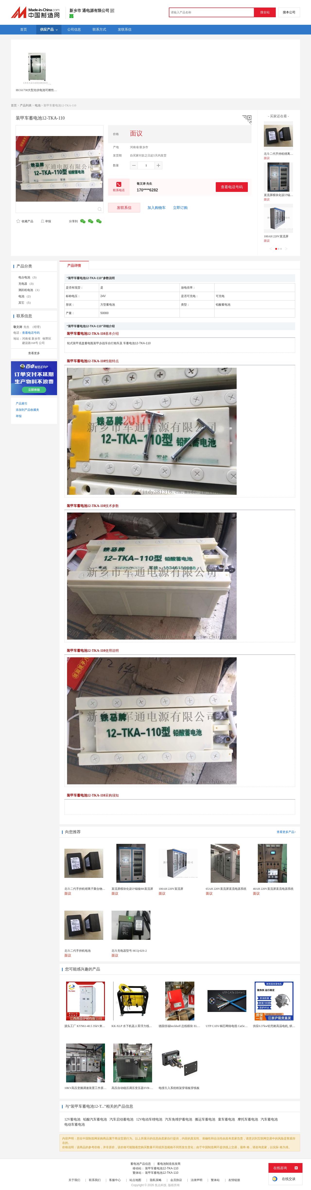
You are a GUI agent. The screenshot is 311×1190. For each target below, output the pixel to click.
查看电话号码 (232, 187)
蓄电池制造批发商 (169, 1163)
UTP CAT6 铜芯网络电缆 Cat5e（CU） (230, 1026)
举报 (46, 221)
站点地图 (135, 1180)
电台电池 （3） (28, 277)
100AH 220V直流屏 (276, 236)
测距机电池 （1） (29, 290)
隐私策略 (156, 1180)
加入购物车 (156, 208)
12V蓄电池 (72, 1119)
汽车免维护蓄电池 (178, 1119)
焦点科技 (160, 1185)
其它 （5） (25, 302)
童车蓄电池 (226, 1119)
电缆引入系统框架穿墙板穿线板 (179, 1088)
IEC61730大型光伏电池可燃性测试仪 (39, 90)
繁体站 (215, 1180)
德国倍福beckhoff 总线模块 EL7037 (181, 1026)
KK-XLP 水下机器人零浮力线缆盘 (133, 1026)
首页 (14, 105)
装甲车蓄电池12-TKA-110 (161, 1168)
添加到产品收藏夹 (27, 409)
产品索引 (21, 403)
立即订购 (180, 208)
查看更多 (34, 353)
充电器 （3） (26, 283)
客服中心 (115, 1180)
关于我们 (74, 1180)
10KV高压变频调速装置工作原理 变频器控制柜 (94, 1088)
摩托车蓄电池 (248, 1119)
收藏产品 (24, 221)
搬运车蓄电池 (205, 1119)
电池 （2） (25, 296)
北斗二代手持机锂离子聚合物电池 (286, 153)
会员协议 (176, 1180)
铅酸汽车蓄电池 (95, 1119)
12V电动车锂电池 (149, 1119)
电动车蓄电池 (74, 1124)
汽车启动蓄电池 (121, 1119)
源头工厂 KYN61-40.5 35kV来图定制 (87, 1026)
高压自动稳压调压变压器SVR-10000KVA (138, 1088)
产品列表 (26, 105)
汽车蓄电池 (269, 1119)
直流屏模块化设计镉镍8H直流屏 (284, 195)
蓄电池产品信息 (140, 1163)
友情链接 (234, 1180)
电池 (38, 105)
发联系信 (124, 207)
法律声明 (196, 1180)
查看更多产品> (286, 832)
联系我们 (95, 1180)
